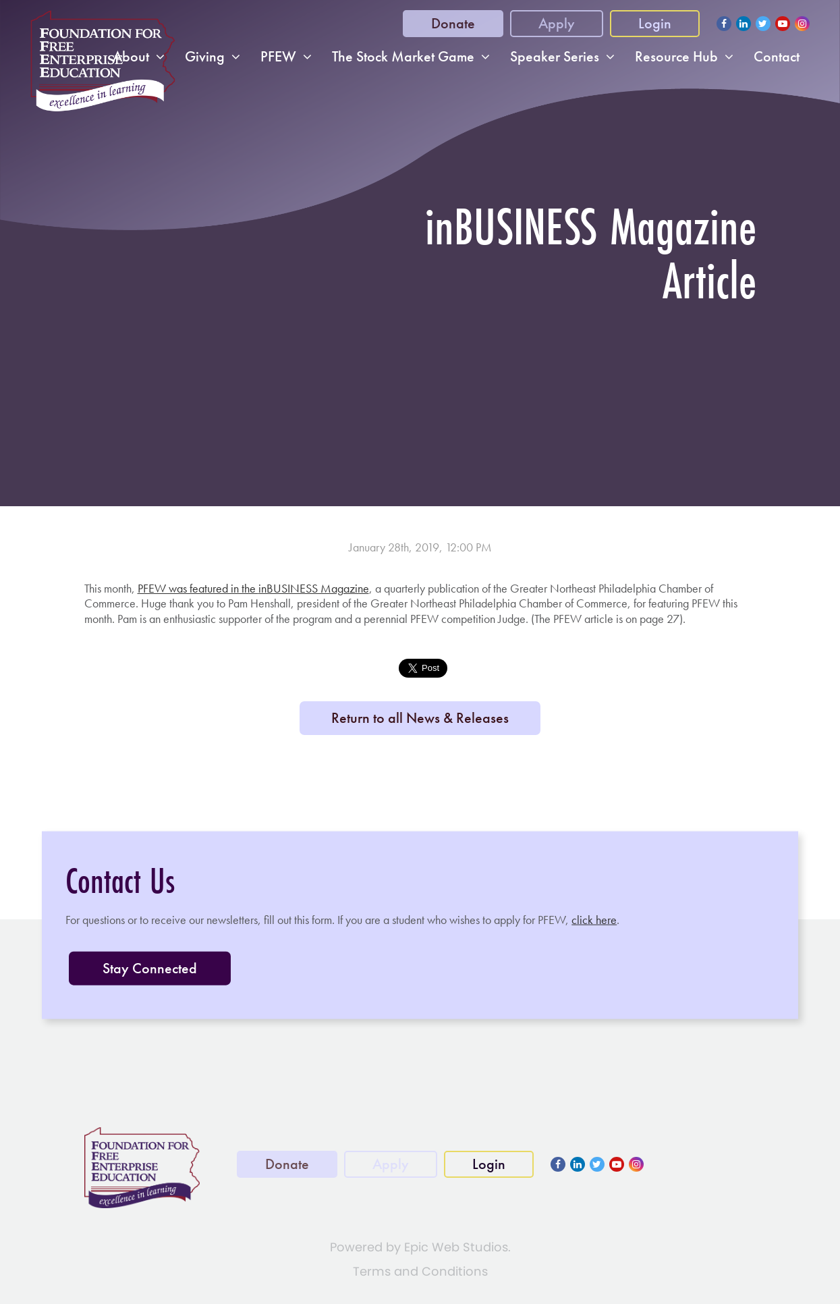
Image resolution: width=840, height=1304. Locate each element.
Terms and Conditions (420, 1271)
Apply (556, 23)
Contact (777, 56)
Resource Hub (676, 56)
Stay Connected (150, 967)
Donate (453, 23)
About (131, 56)
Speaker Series (554, 56)
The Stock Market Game (403, 56)
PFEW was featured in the (198, 588)
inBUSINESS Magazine (313, 588)
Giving (205, 56)
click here (594, 919)
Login (654, 23)
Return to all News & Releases (420, 718)
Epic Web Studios (456, 1247)
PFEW (278, 56)
